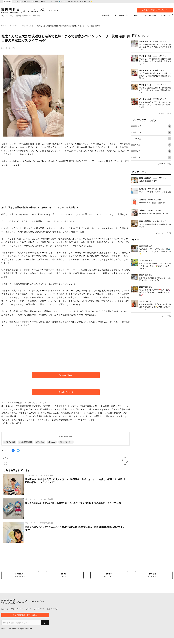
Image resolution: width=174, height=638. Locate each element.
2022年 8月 (151, 151)
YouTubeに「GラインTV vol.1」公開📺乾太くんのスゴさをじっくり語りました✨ (62, 1)
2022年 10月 (151, 138)
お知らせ (105, 15)
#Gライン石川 (9, 442)
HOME (3, 26)
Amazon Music (65, 375)
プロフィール (150, 15)
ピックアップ (167, 15)
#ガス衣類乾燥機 (25, 442)
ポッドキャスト (121, 15)
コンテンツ (14, 26)
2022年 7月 (151, 157)
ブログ (136, 15)
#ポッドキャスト (66, 442)
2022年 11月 (151, 132)
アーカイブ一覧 (164, 164)
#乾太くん (40, 442)
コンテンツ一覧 (164, 113)
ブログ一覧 (166, 316)
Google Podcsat (65, 392)
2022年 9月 (151, 145)
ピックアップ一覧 (163, 233)
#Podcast (51, 442)
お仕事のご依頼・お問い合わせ (154, 10)
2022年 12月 (151, 126)
